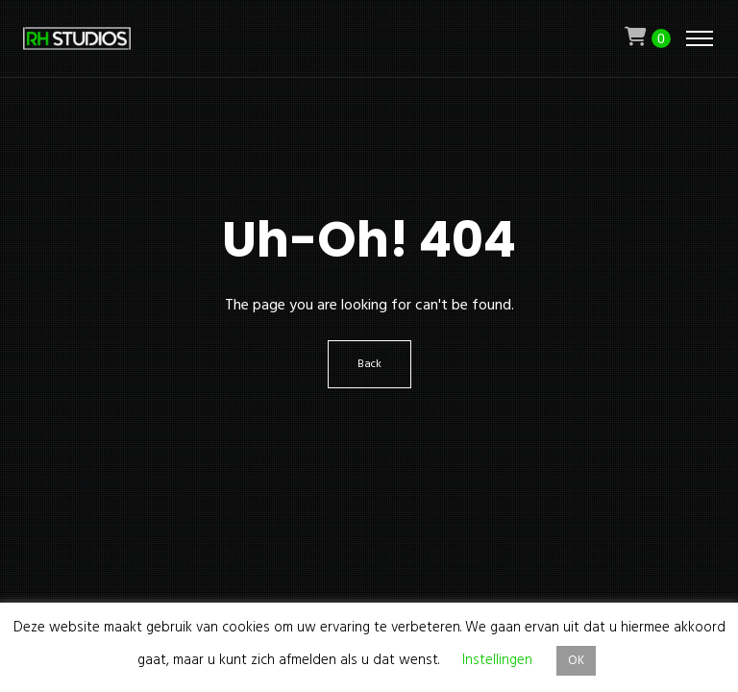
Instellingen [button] (497, 660)
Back (369, 364)
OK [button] (576, 661)
